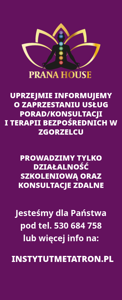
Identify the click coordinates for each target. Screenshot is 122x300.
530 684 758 (78, 225)
